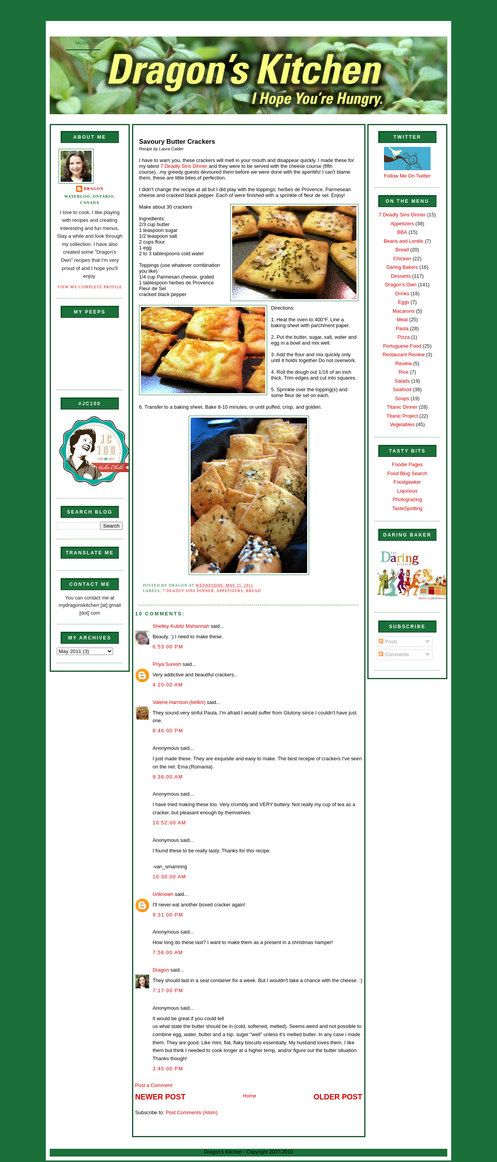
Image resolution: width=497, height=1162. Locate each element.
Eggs (403, 302)
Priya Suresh (167, 664)
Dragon (94, 188)
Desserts (401, 276)
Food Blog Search (407, 473)
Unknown (163, 894)
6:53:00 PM (168, 647)
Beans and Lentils (403, 241)
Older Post (338, 1097)
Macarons (403, 311)
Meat (402, 319)
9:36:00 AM (168, 777)
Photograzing (407, 499)
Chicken (402, 258)
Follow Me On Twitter (407, 176)
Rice (403, 372)
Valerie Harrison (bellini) (179, 702)
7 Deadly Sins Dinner (184, 166)
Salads (402, 381)
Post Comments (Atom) (192, 1112)
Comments (394, 654)
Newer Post (160, 1097)
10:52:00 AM (169, 823)
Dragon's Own (401, 284)
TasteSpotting (407, 508)
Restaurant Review (403, 354)
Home (83, 43)
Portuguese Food (402, 346)
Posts (388, 642)
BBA (402, 232)
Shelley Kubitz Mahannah (181, 626)
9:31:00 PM (168, 915)
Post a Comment (153, 1085)
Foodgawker (407, 482)
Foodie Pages (407, 464)
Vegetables (402, 424)
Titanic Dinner (402, 407)
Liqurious (407, 491)
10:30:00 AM (169, 877)
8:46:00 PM (168, 730)
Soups (402, 398)
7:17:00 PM (168, 990)
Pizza (404, 337)
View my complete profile (89, 287)
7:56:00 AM (168, 952)
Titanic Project (402, 416)
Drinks (402, 293)
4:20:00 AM (168, 685)
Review (403, 363)
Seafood (402, 389)
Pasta (402, 328)
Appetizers (230, 591)
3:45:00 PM (168, 1068)
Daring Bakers (402, 267)
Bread (253, 591)
